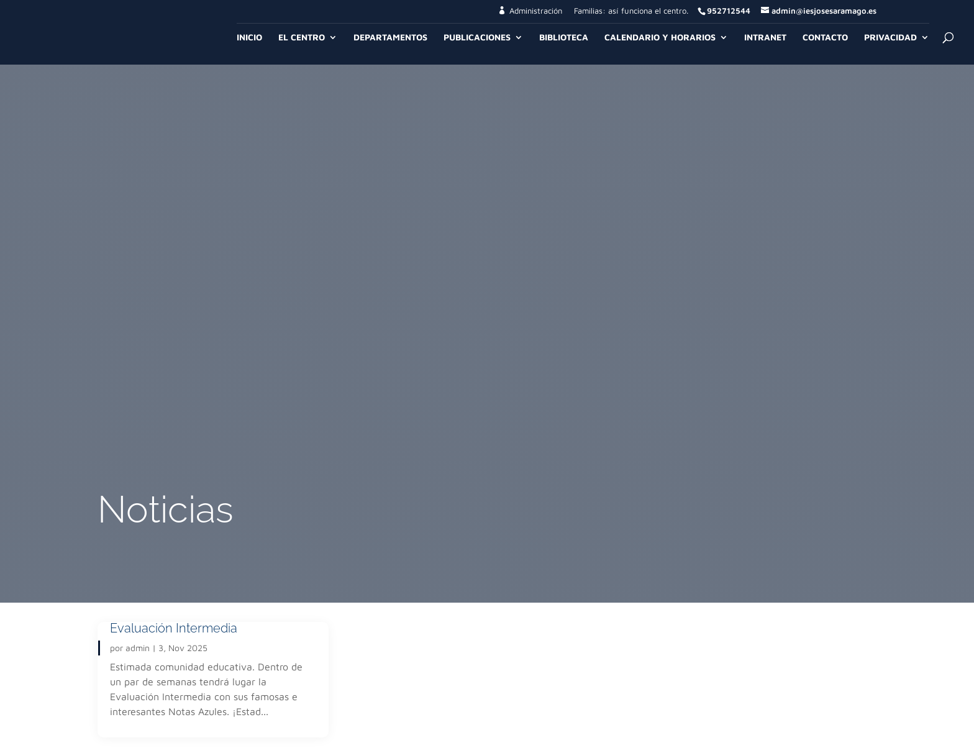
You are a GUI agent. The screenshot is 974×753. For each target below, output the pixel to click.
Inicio (249, 37)
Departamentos (390, 37)
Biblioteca (563, 37)
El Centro (301, 37)
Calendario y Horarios (660, 37)
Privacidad (890, 37)
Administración (535, 11)
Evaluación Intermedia (173, 628)
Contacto (825, 37)
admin (137, 647)
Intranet (765, 37)
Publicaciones (477, 37)
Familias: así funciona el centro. (631, 11)
